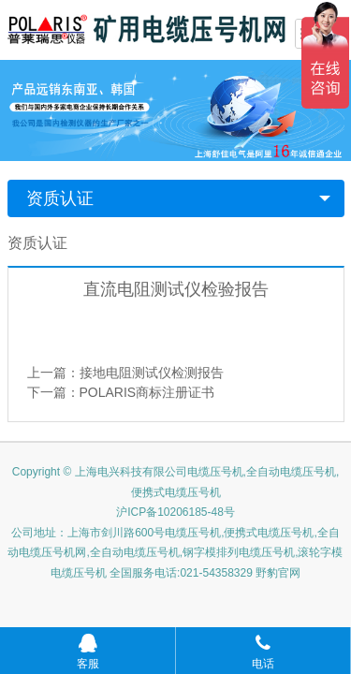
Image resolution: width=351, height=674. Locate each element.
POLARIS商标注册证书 (147, 392)
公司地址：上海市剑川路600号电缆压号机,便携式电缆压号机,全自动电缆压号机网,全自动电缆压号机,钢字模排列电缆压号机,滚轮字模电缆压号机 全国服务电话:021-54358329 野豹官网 (175, 552)
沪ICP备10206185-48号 (175, 512)
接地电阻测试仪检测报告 (152, 372)
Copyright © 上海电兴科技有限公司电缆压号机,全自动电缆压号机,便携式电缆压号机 (176, 482)
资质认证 (60, 198)
